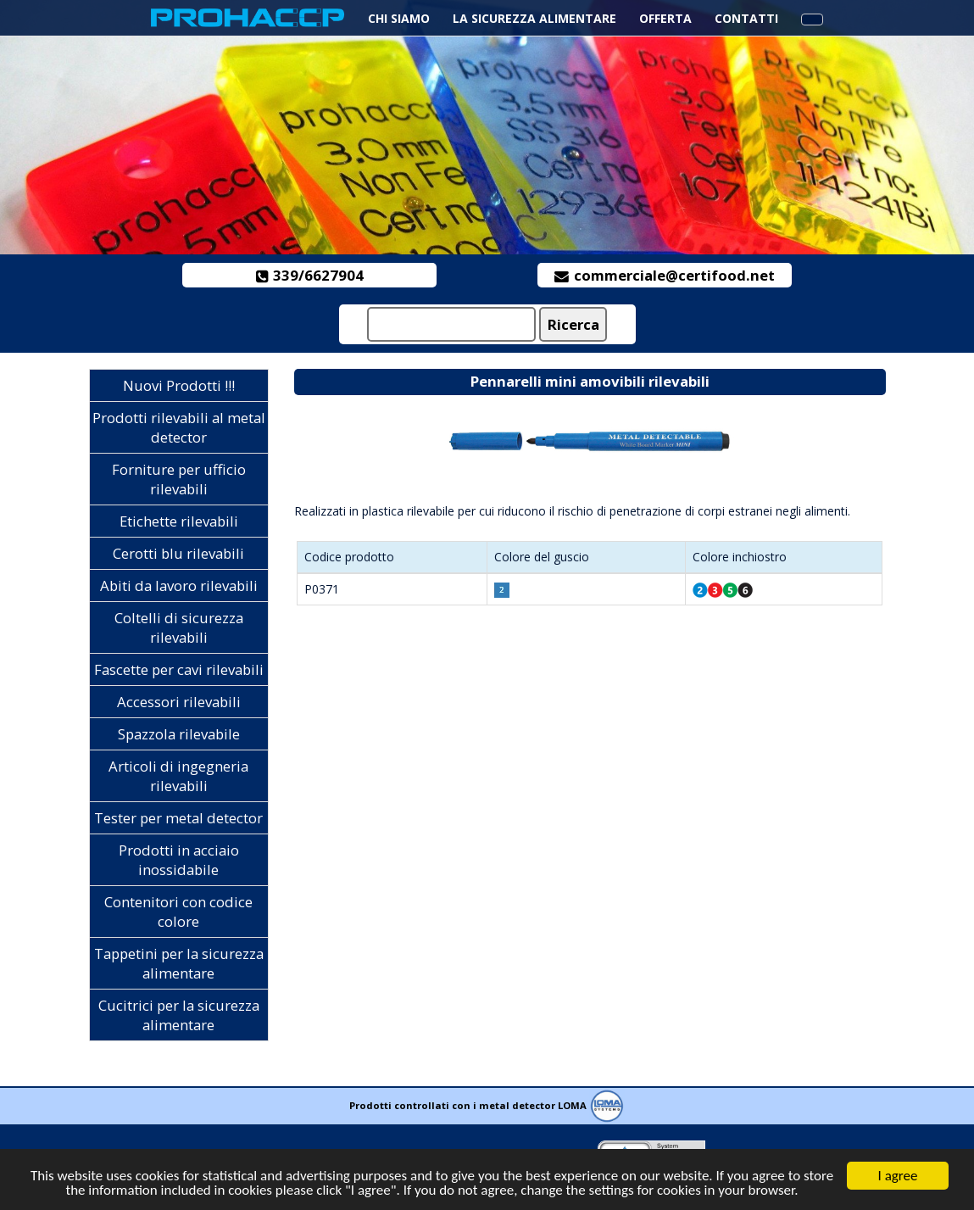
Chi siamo (399, 18)
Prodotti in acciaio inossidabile (179, 859)
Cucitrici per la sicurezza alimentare (178, 1014)
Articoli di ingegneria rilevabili (178, 775)
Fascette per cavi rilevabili (179, 669)
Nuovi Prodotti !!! (179, 385)
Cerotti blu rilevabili (178, 553)
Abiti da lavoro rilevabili (179, 585)
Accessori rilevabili (179, 701)
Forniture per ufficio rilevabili (179, 479)
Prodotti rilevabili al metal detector (178, 427)
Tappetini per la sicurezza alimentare (179, 963)
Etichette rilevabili (179, 521)
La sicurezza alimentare (534, 18)
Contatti (746, 18)
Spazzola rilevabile (179, 734)
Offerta (665, 18)
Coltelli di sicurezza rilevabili (178, 627)
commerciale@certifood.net (664, 275)
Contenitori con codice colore (178, 911)
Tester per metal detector (178, 818)
